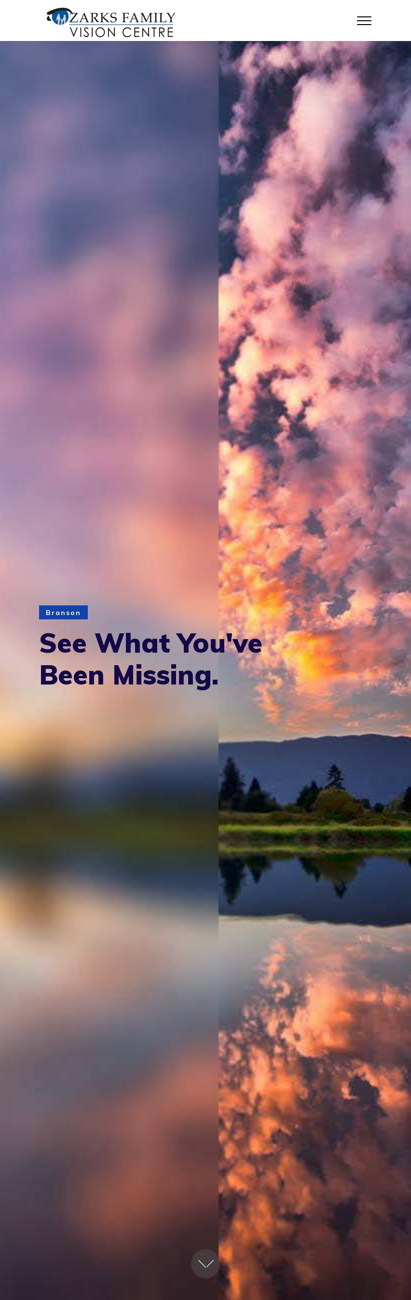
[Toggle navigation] (364, 20)
